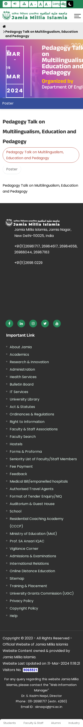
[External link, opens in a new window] (9, 323)
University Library (24, 399)
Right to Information (27, 421)
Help (14, 615)
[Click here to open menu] (77, 16)
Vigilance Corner (24, 548)
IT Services (19, 391)
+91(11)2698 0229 (28, 262)
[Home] (4, 26)
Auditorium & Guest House (32, 503)
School (15, 511)
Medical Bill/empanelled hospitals (39, 481)
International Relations (29, 563)
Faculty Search (23, 436)
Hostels (16, 444)
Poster (8, 103)
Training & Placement (28, 585)
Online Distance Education (32, 571)
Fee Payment (21, 466)
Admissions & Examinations (33, 556)
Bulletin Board (21, 384)
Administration (22, 369)
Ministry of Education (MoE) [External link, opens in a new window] (33, 533)
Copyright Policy (24, 608)
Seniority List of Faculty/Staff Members (43, 459)
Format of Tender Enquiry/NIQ (36, 496)
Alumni (56, 723)
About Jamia (21, 347)
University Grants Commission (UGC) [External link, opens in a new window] (42, 593)
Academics (19, 354)
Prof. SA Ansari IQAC (27, 541)
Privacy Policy (21, 600)
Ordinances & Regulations (32, 414)
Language (56, 4)
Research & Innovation (29, 361)
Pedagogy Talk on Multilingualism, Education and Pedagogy (41, 33)
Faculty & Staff (33, 723)
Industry (74, 723)
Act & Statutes (22, 406)
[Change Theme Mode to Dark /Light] (70, 4)
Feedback (18, 473)
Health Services (23, 376)
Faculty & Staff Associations (34, 429)
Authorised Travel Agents (31, 488)
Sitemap (17, 578)
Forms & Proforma (26, 451)
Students (9, 723)
